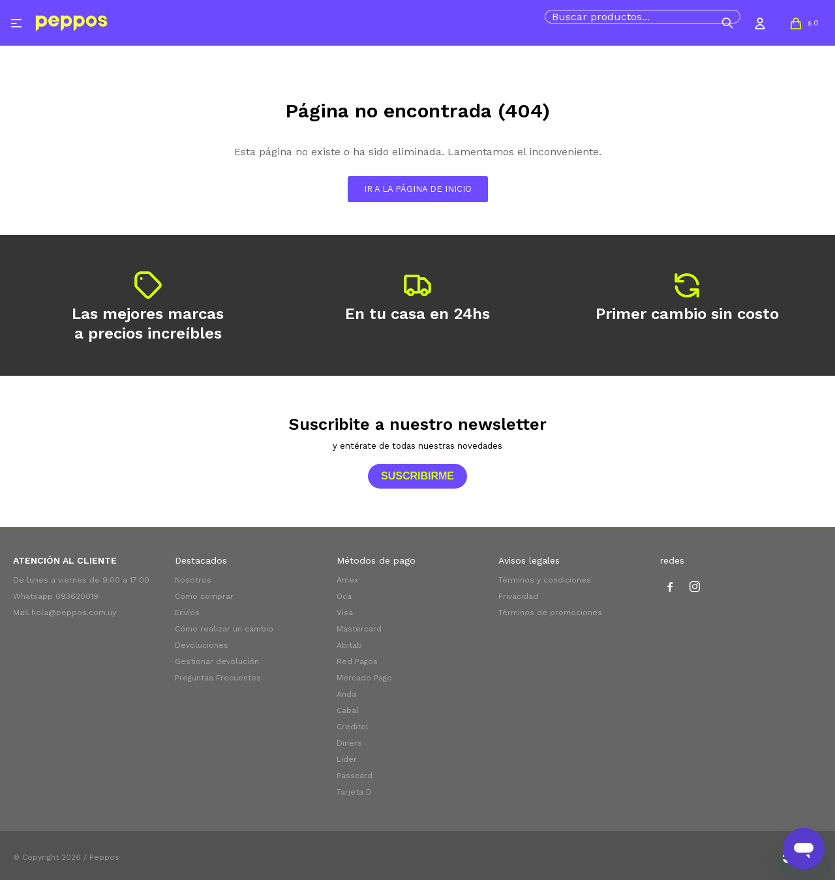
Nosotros (193, 579)
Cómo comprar (204, 596)
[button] (727, 23)
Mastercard (359, 628)
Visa (345, 612)
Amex (347, 579)
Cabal (348, 710)
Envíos (187, 612)
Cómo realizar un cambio (224, 628)
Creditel (353, 726)
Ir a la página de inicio (418, 189)
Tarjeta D (354, 792)
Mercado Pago (364, 677)
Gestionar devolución (217, 661)
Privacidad (518, 596)
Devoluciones (201, 645)
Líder (347, 759)
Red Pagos (357, 661)
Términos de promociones (550, 612)
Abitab (349, 645)
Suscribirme (417, 475)
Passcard (354, 775)
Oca (344, 596)
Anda (346, 694)
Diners (349, 743)
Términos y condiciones (544, 579)
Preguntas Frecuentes (218, 677)
